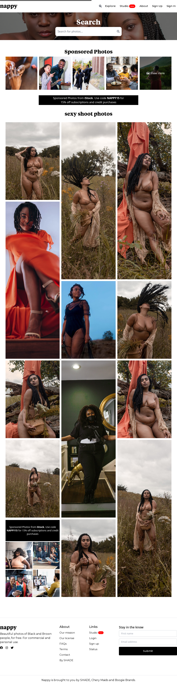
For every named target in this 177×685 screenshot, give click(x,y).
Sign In (171, 6)
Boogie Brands (125, 680)
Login (92, 638)
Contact (64, 654)
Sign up (94, 643)
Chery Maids (99, 680)
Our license (66, 638)
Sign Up (157, 6)
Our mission (67, 632)
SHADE (85, 680)
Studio (127, 6)
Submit (148, 651)
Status (93, 649)
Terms (63, 649)
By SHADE (66, 660)
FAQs (63, 643)
